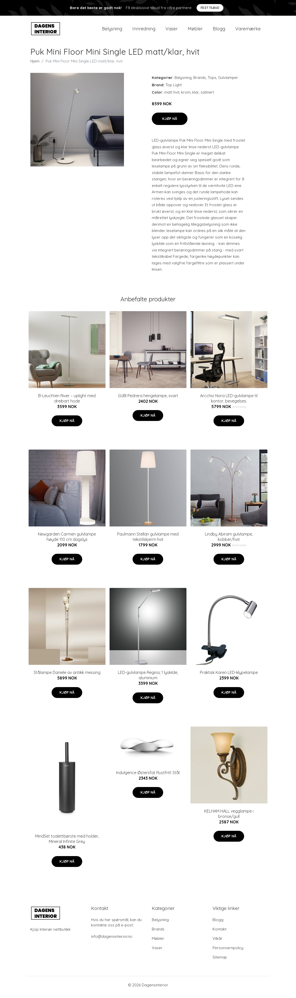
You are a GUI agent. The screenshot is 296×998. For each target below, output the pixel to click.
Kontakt (219, 933)
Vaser (171, 31)
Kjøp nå (169, 123)
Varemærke (248, 31)
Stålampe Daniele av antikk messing (67, 677)
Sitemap (220, 961)
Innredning (143, 31)
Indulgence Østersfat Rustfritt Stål (148, 776)
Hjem (34, 65)
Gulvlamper (228, 81)
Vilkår (217, 942)
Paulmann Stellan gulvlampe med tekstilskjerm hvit (148, 541)
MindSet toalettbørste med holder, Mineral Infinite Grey (67, 843)
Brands (199, 81)
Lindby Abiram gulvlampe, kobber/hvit (229, 541)
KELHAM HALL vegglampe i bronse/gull (228, 818)
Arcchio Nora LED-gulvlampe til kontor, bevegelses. (229, 402)
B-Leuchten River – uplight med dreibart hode (67, 402)
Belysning (112, 31)
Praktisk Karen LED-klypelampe (229, 677)
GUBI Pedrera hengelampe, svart (148, 399)
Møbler (195, 31)
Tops (212, 81)
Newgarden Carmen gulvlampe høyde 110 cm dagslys (67, 541)
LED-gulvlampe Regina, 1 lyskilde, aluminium (148, 679)
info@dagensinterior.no (111, 940)
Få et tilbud (210, 8)
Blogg (219, 31)
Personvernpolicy (228, 952)
